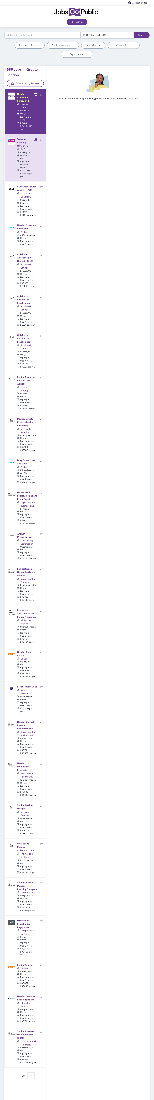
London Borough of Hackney (26, 390)
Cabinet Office (28, 892)
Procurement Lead (27, 686)
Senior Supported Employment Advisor (26, 380)
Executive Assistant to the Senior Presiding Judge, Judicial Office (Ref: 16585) (27, 617)
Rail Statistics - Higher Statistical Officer (26, 572)
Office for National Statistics (25, 1006)
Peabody (25, 232)
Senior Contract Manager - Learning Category (27, 886)
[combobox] (42, 35)
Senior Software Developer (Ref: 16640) (25, 1034)
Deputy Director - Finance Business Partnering (26, 422)
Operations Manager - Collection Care (25, 847)
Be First (24, 149)
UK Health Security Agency (26, 432)
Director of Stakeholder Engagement (24, 924)
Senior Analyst (25, 965)
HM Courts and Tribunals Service (28, 1045)
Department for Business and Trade (28, 506)
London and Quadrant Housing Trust (27, 197)
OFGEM (24, 658)
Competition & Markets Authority (28, 934)
